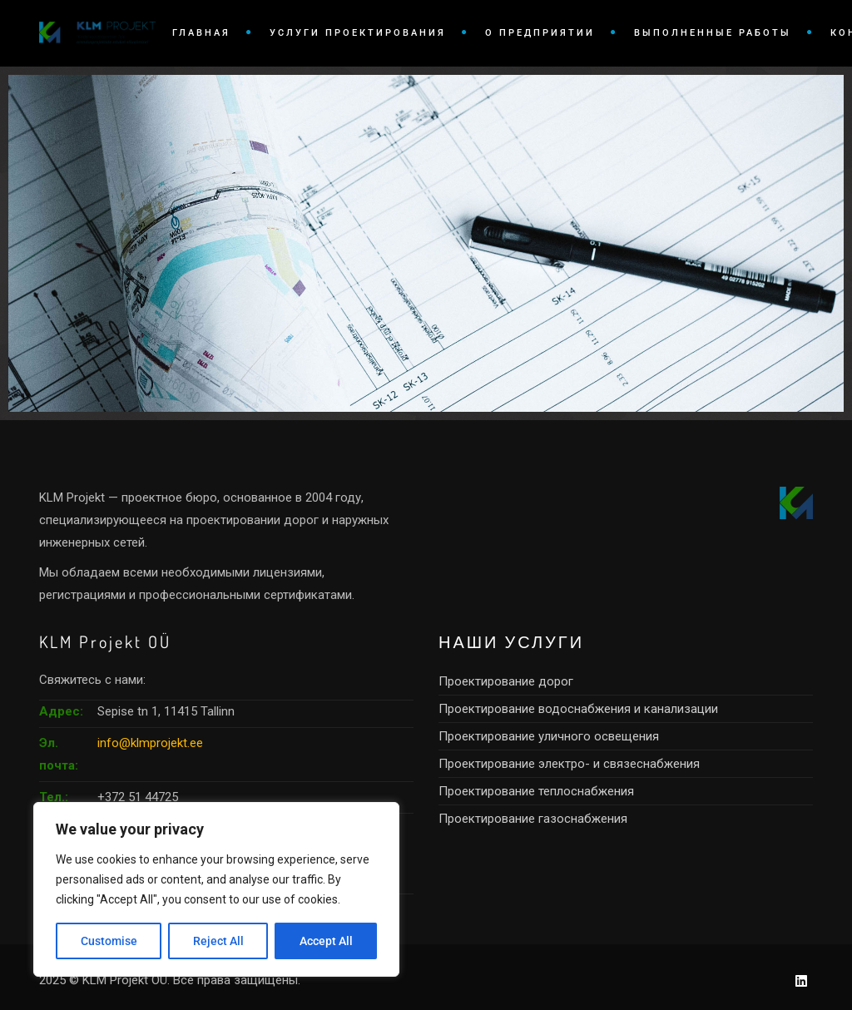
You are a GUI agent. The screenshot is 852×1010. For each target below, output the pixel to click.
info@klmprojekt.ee (150, 742)
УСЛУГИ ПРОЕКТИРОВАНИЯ (358, 32)
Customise (109, 941)
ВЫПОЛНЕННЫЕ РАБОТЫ (712, 32)
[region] (216, 889)
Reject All (218, 941)
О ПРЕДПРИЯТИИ (540, 32)
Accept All (326, 941)
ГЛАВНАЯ (201, 32)
